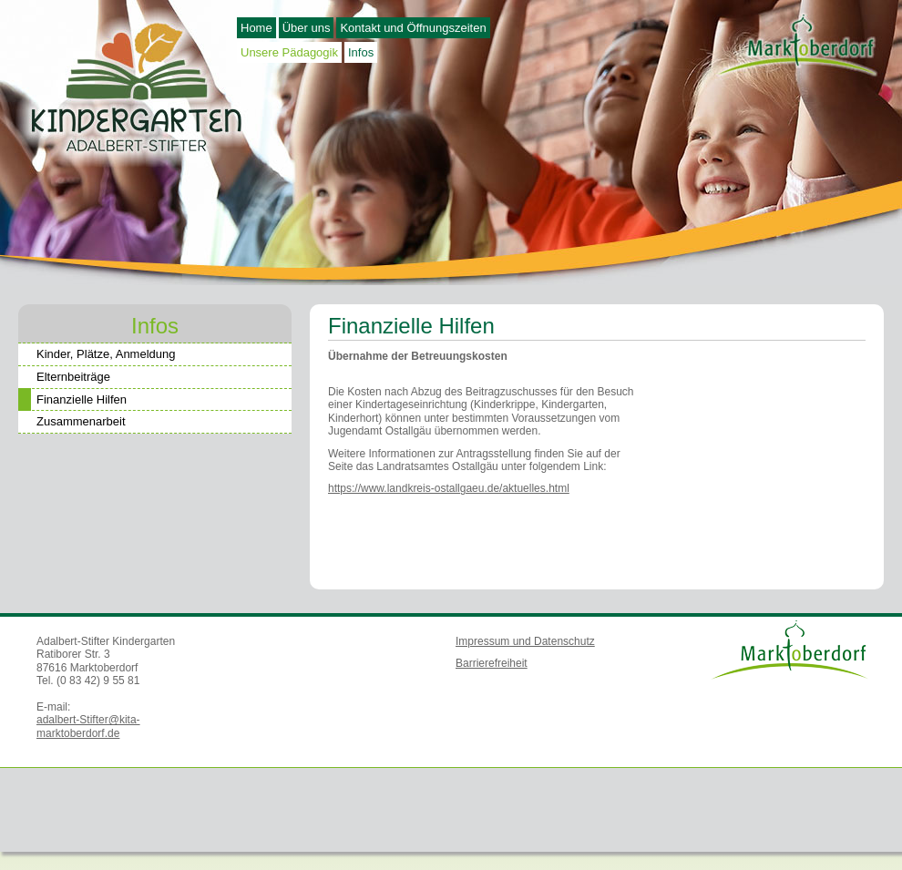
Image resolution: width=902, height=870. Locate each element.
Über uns (306, 28)
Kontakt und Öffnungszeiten (413, 28)
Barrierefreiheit (492, 663)
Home (256, 28)
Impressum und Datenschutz (525, 641)
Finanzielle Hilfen (72, 400)
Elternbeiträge (73, 377)
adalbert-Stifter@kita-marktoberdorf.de (88, 726)
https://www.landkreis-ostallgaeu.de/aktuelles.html (448, 488)
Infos (361, 52)
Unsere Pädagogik (289, 52)
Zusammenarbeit (81, 421)
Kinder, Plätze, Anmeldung (106, 354)
